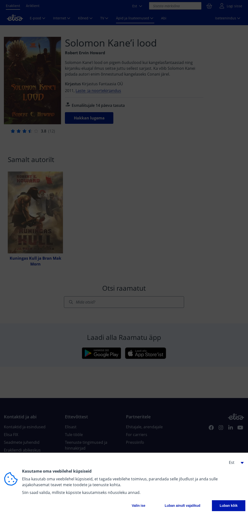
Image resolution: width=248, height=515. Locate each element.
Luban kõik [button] (229, 505)
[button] (234, 462)
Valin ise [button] (138, 505)
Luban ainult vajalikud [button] (182, 505)
